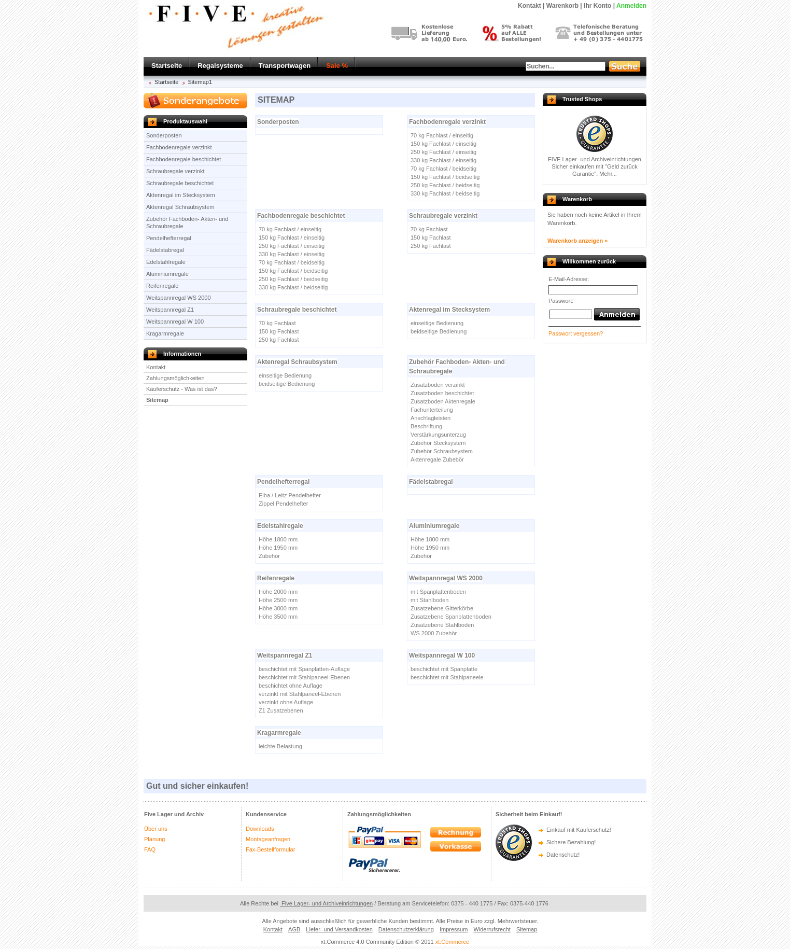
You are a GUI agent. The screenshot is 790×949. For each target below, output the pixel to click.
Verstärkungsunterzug (438, 434)
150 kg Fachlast (431, 237)
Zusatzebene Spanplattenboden (451, 616)
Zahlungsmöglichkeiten (175, 378)
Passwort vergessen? (575, 333)
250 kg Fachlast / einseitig (443, 152)
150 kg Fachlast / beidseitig (445, 177)
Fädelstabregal (165, 250)
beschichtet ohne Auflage (290, 685)
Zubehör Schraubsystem (442, 451)
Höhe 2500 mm (278, 600)
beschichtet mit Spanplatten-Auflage (304, 669)
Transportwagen (285, 65)
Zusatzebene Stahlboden (442, 625)
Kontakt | (531, 5)
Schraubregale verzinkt (175, 171)
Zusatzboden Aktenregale (443, 401)
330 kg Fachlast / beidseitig (445, 193)
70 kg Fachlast (429, 229)
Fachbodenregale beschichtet (183, 159)
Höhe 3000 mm (278, 608)
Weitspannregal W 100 (175, 321)
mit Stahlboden (429, 600)
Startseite (166, 65)
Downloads (260, 829)
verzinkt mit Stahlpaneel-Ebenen (300, 694)
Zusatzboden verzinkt (438, 385)
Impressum (454, 929)
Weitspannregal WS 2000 (178, 298)
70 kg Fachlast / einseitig (442, 135)
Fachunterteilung (432, 410)
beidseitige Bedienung (439, 331)
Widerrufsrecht (492, 929)
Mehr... (608, 174)
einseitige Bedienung (437, 323)
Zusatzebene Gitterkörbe (442, 608)
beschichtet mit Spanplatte (444, 669)
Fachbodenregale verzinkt (179, 147)
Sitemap (157, 400)
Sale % (337, 65)
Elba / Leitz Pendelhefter (290, 495)
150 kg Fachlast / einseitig (443, 144)
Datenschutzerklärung (406, 929)
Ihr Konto (597, 5)
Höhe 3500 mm (278, 616)
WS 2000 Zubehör (434, 633)
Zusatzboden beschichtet (442, 393)
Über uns (155, 829)
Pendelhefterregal (168, 238)
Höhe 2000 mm (278, 592)
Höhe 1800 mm (278, 539)
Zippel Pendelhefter (283, 503)
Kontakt (155, 367)
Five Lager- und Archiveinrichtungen (326, 903)
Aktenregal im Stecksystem (180, 195)
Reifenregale (162, 286)
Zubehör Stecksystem (438, 443)
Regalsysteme (220, 65)
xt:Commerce (452, 942)
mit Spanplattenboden (438, 592)
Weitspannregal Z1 (170, 309)
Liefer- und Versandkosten (339, 929)
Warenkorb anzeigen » (577, 241)
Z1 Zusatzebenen (281, 710)
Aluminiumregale (167, 274)
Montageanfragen (268, 839)
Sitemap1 (200, 82)
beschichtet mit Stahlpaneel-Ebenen (304, 677)
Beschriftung (426, 426)
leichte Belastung (280, 746)
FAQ (150, 849)
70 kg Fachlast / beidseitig (443, 168)
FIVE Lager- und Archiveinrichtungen (594, 159)
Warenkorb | (564, 5)
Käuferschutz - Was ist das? (181, 389)
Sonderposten (164, 135)
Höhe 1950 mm (278, 548)
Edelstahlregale (166, 262)
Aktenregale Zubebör (437, 459)
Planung (154, 839)
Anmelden (631, 5)
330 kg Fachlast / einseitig (443, 160)
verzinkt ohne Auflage (286, 702)
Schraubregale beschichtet (180, 183)
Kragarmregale (165, 333)
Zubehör (269, 556)
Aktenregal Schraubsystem (180, 207)
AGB (294, 929)
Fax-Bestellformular (270, 849)
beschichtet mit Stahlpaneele (447, 677)
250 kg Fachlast (431, 246)
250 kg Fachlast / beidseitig (445, 185)
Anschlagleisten (430, 418)
